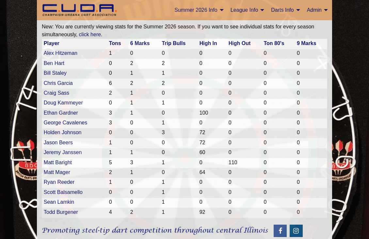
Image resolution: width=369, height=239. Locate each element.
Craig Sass (56, 93)
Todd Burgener (61, 212)
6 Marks (140, 43)
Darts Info (282, 10)
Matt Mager (57, 172)
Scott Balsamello (63, 192)
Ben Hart (54, 63)
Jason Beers (58, 142)
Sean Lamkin (59, 202)
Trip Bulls (173, 43)
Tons (115, 43)
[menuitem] (197, 10)
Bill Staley (55, 73)
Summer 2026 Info (195, 10)
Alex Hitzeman (60, 53)
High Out (240, 43)
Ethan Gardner (61, 113)
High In (208, 43)
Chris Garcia (58, 83)
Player (51, 43)
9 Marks (306, 43)
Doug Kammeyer (63, 102)
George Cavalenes (65, 122)
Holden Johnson (63, 132)
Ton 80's (274, 43)
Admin (314, 10)
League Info (244, 10)
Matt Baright (58, 162)
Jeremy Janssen (63, 152)
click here (90, 34)
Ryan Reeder (59, 182)
